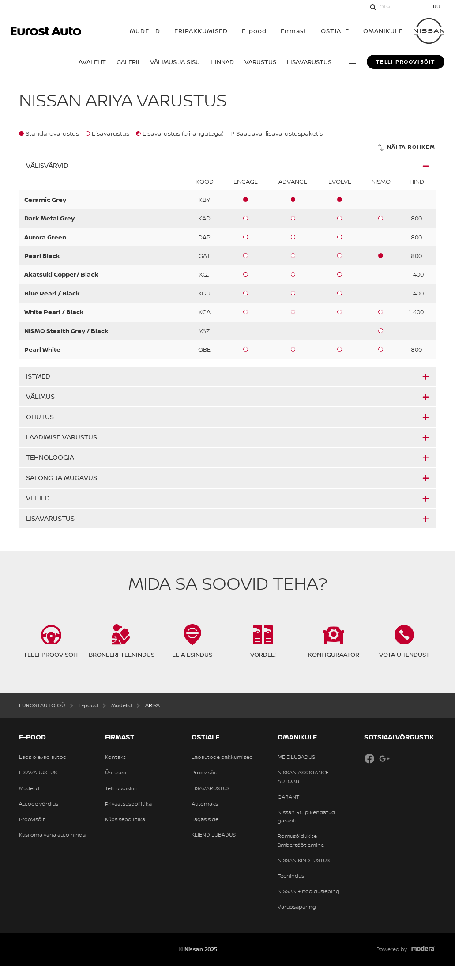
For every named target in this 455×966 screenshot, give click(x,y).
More (352, 62)
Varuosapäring (297, 906)
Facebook (369, 758)
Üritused (116, 772)
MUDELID (145, 31)
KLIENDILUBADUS (214, 834)
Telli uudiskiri (121, 788)
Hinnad (222, 61)
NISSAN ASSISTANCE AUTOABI (303, 776)
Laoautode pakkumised (222, 757)
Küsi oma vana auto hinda (52, 834)
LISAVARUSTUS (38, 772)
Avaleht (92, 61)
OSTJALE (335, 31)
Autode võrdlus (38, 803)
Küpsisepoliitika (125, 819)
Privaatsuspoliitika (128, 803)
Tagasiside (205, 819)
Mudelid (29, 788)
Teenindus (291, 875)
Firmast (294, 31)
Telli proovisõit (405, 61)
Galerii (128, 61)
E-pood (254, 31)
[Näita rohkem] (406, 147)
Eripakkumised (201, 31)
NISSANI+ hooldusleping (308, 891)
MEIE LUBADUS (296, 757)
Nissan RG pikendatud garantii (306, 816)
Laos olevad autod (43, 757)
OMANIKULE (383, 31)
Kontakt (115, 757)
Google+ (384, 758)
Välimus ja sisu (175, 61)
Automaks (205, 803)
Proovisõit (32, 819)
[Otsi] (373, 6)
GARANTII (290, 796)
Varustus (260, 61)
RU (436, 6)
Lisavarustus (309, 61)
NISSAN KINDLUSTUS (304, 860)
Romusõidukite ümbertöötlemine (301, 840)
